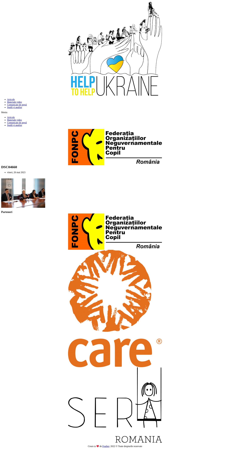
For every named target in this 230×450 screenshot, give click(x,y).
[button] (115, 112)
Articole (11, 99)
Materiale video (14, 102)
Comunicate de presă (17, 104)
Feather (105, 446)
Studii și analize (14, 107)
